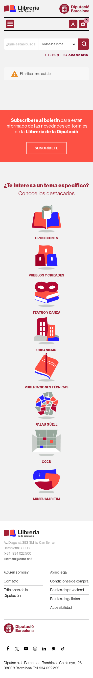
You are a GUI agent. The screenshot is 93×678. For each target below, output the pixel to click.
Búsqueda (66, 55)
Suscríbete (47, 148)
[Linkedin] (44, 649)
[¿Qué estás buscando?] (21, 44)
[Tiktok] (63, 649)
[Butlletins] (53, 649)
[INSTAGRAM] (35, 649)
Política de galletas (65, 598)
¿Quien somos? (16, 572)
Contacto (11, 581)
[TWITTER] (17, 649)
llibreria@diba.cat (18, 559)
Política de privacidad (67, 589)
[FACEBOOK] (8, 649)
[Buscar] (83, 44)
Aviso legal (59, 572)
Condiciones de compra (69, 581)
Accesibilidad (61, 607)
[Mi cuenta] (73, 24)
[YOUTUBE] (26, 649)
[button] (83, 24)
